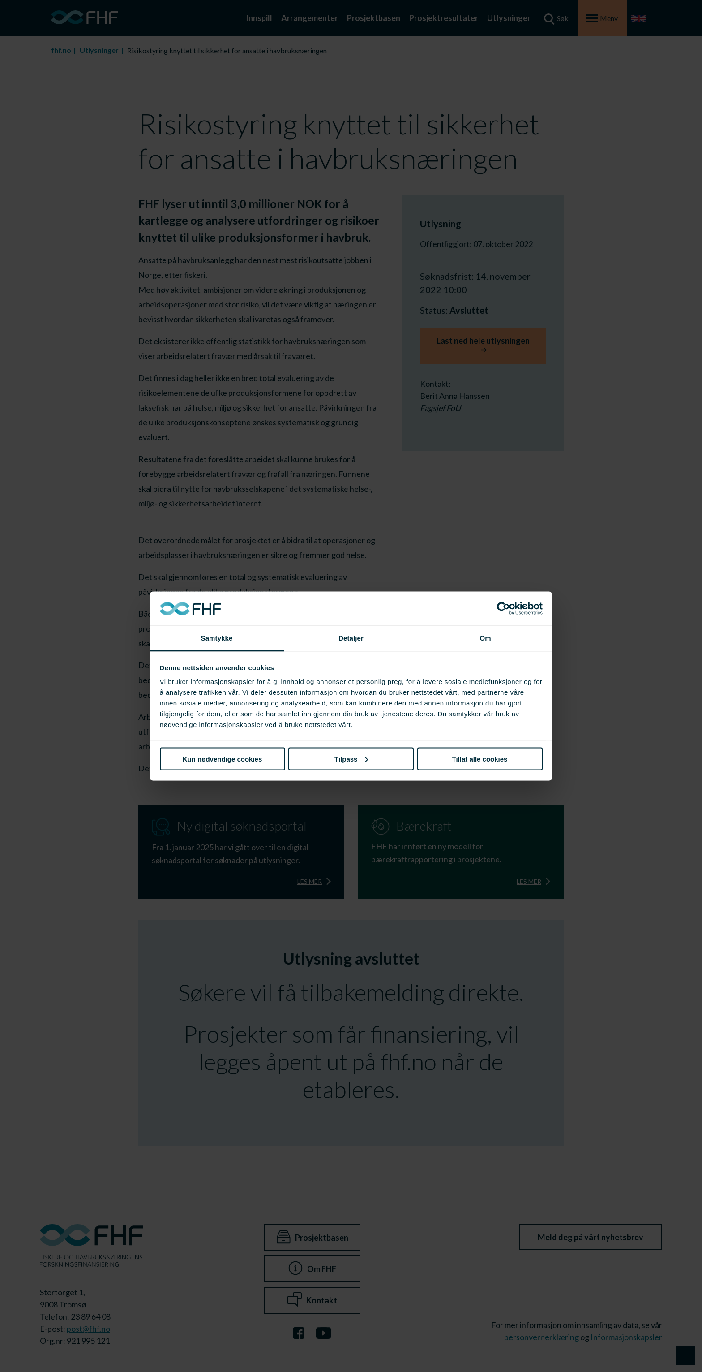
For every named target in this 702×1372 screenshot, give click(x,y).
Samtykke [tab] (217, 638)
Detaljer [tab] (351, 638)
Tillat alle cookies (480, 758)
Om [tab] (485, 638)
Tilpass (351, 758)
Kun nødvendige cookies (222, 758)
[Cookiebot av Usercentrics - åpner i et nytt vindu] (503, 608)
